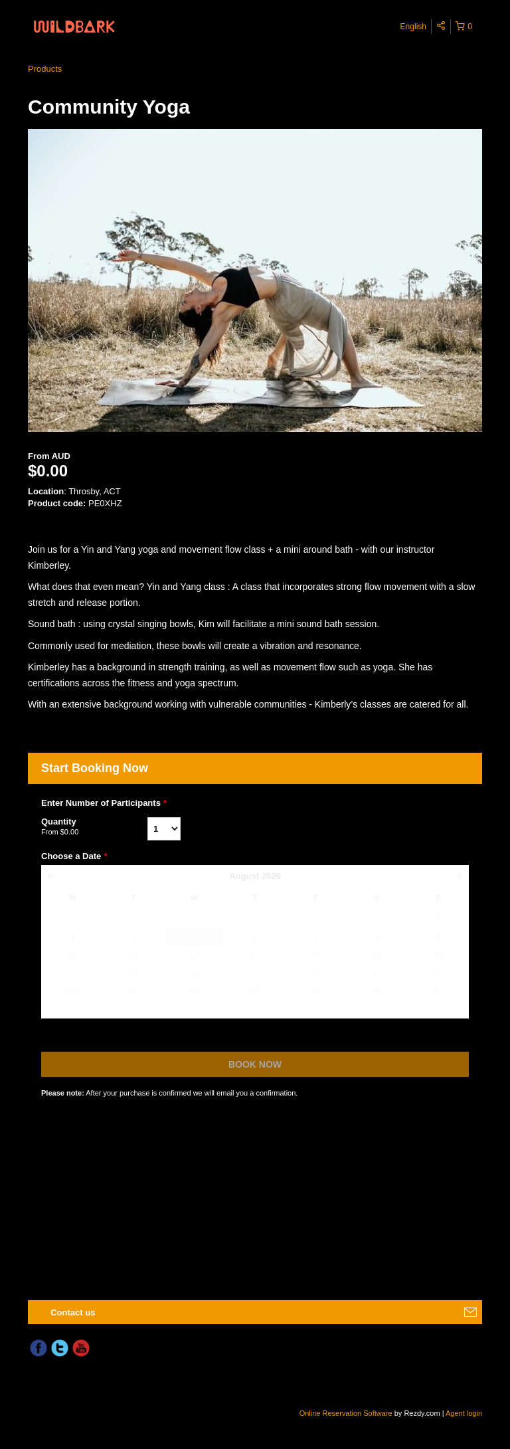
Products (45, 69)
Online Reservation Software (345, 1413)
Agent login (464, 1413)
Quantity (94, 827)
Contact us (72, 1312)
